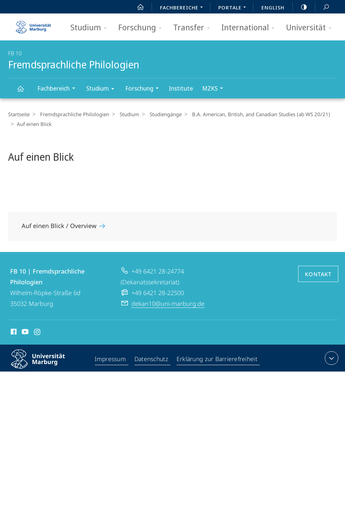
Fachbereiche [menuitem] (183, 8)
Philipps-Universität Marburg (44, 364)
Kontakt (318, 274)
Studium (90, 28)
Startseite (19, 114)
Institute (181, 88)
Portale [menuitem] (234, 8)
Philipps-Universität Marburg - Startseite (33, 25)
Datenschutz (151, 359)
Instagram (37, 332)
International (250, 28)
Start (136, 7)
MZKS (214, 89)
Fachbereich (58, 89)
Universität (311, 28)
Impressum (110, 359)
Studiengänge (161, 114)
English (272, 7)
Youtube (24, 332)
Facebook (13, 332)
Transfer (193, 28)
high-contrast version (300, 7)
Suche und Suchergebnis (322, 7)
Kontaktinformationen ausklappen (331, 358)
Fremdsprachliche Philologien (24, 91)
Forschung (142, 28)
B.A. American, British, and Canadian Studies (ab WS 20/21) (254, 114)
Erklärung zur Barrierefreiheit (217, 359)
